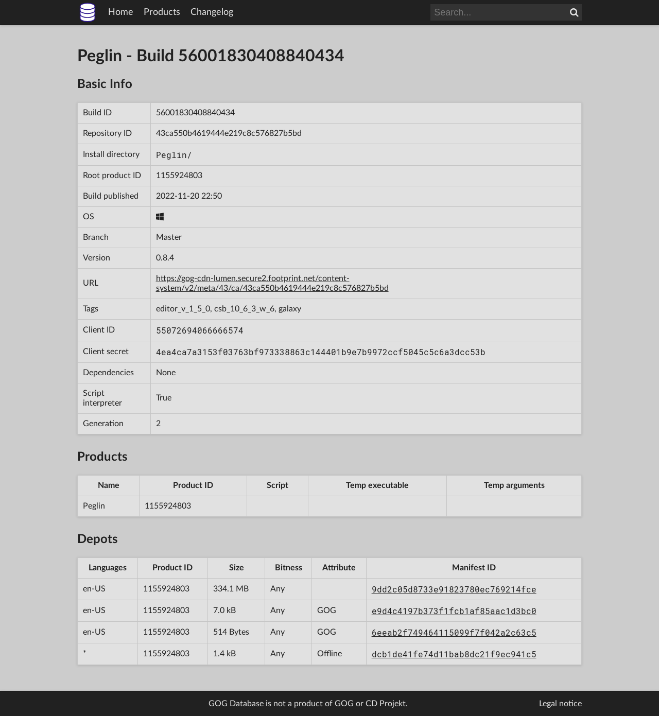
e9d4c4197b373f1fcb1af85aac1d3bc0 (454, 610)
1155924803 (179, 175)
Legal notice (560, 704)
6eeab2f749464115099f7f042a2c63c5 (454, 632)
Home (120, 12)
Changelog (211, 12)
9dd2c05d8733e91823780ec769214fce (454, 589)
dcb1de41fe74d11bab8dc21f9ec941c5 (454, 654)
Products (162, 12)
